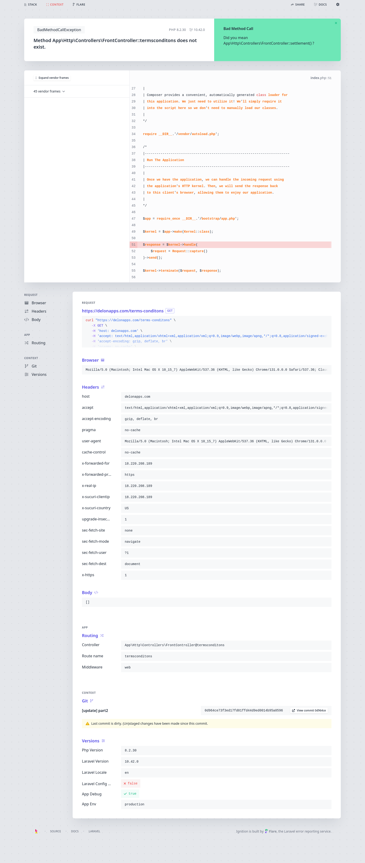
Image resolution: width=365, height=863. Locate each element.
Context (31, 358)
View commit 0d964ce (309, 710)
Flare (271, 831)
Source (55, 831)
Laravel (94, 831)
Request (31, 295)
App (27, 335)
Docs (74, 831)
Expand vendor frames (52, 78)
